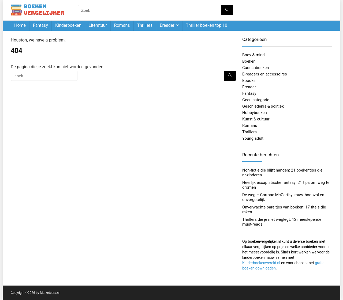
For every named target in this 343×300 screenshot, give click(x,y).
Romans (122, 25)
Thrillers (145, 25)
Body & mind (253, 54)
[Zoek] (227, 10)
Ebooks (248, 80)
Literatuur (98, 25)
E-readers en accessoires (264, 74)
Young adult (252, 138)
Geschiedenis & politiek (263, 106)
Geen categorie (255, 99)
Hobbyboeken (254, 112)
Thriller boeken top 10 (206, 25)
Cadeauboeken (255, 67)
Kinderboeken (68, 25)
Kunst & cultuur (256, 119)
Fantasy (40, 25)
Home (20, 25)
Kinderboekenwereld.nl (261, 263)
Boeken (249, 61)
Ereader (167, 25)
